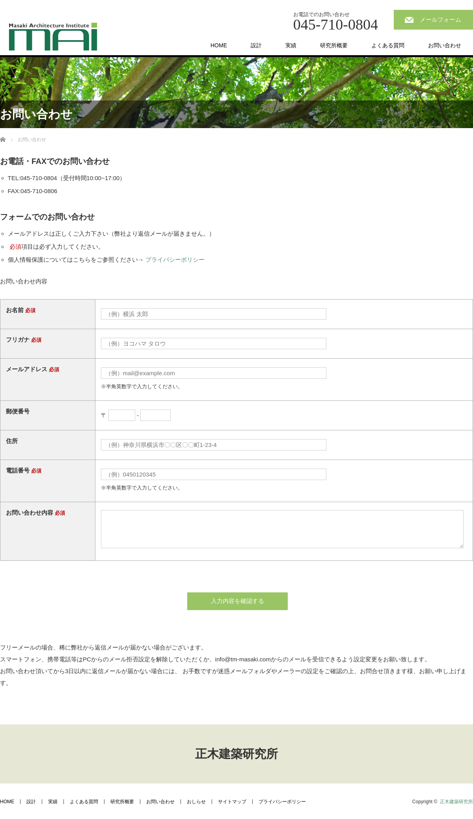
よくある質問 (387, 45)
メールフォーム (440, 19)
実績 (290, 45)
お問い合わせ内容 (29, 512)
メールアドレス (26, 369)
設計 (256, 45)
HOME (218, 45)
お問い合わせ (444, 45)
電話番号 (18, 470)
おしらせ (196, 801)
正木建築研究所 (236, 753)
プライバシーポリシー (175, 259)
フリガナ (18, 339)
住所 (12, 440)
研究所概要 (334, 45)
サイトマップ (232, 801)
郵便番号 (18, 411)
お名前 (15, 310)
